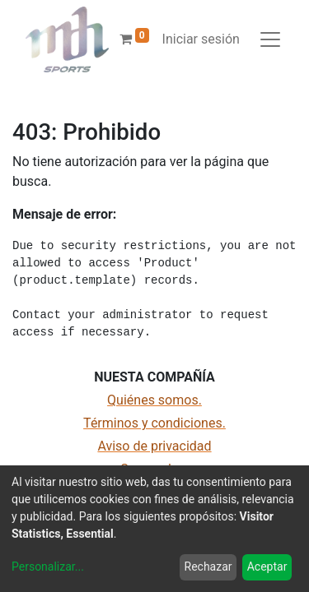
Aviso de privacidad (154, 446)
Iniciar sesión (201, 39)
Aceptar (267, 566)
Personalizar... (48, 566)
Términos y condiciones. (154, 423)
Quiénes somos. (154, 400)
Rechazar (208, 566)
